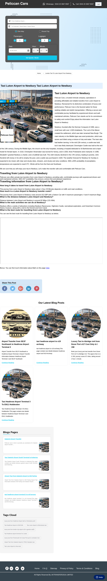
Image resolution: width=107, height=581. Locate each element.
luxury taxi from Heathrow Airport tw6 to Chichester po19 (19, 521)
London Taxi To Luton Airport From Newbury (58, 73)
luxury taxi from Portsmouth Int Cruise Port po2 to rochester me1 (22, 538)
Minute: (44, 49)
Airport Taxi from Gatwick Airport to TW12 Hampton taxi (19, 542)
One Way (21, 31)
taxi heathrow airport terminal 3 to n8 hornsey (20, 494)
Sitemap (53, 568)
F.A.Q (45, 568)
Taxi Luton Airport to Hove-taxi (12, 546)
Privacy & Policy (66, 568)
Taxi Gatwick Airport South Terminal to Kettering (21, 457)
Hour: (35, 49)
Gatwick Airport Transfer (13, 439)
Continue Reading (8, 362)
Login (98, 4)
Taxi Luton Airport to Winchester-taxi (37, 525)
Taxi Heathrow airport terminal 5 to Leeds (15, 533)
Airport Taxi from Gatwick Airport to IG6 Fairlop (21, 476)
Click (47, 268)
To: (12, 26)
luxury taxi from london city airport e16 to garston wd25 (19, 529)
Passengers (18, 36)
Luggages (42, 36)
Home (39, 73)
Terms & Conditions (84, 568)
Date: (11, 46)
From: (13, 21)
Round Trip (45, 31)
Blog (97, 568)
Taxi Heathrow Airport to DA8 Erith (13, 525)
